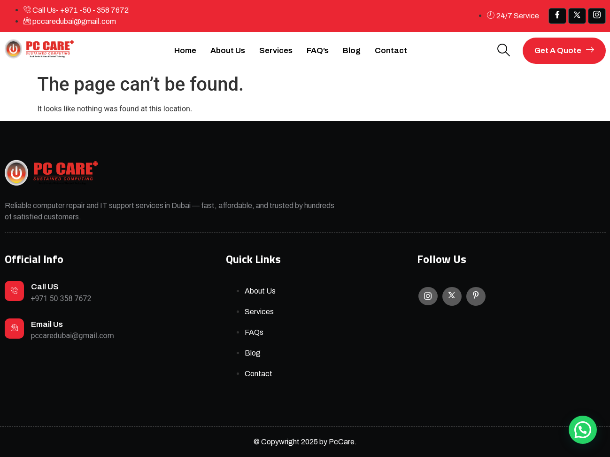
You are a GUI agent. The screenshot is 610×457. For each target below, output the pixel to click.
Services (276, 50)
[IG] (597, 16)
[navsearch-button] (504, 51)
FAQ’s (318, 50)
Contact (391, 50)
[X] (452, 296)
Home (185, 50)
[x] (577, 16)
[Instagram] (428, 296)
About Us (227, 50)
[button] (583, 430)
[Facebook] (557, 16)
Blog (352, 50)
